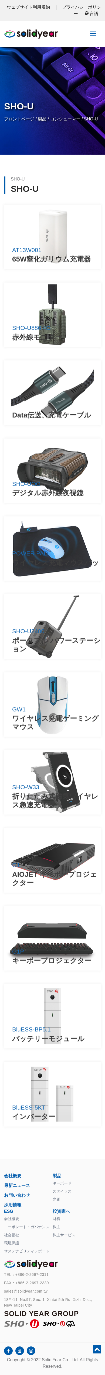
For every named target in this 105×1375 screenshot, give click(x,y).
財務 (56, 1219)
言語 (91, 13)
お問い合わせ (17, 1195)
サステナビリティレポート (26, 1251)
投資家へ (61, 1211)
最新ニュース (17, 1185)
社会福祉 (11, 1235)
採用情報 (12, 1205)
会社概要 (12, 1175)
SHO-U (91, 119)
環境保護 (11, 1243)
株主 (56, 1227)
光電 (56, 1199)
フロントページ (19, 119)
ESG (8, 1211)
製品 (42, 119)
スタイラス (62, 1191)
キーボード (62, 1183)
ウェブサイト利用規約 (29, 7)
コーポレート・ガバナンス (26, 1227)
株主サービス (64, 1235)
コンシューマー (65, 119)
